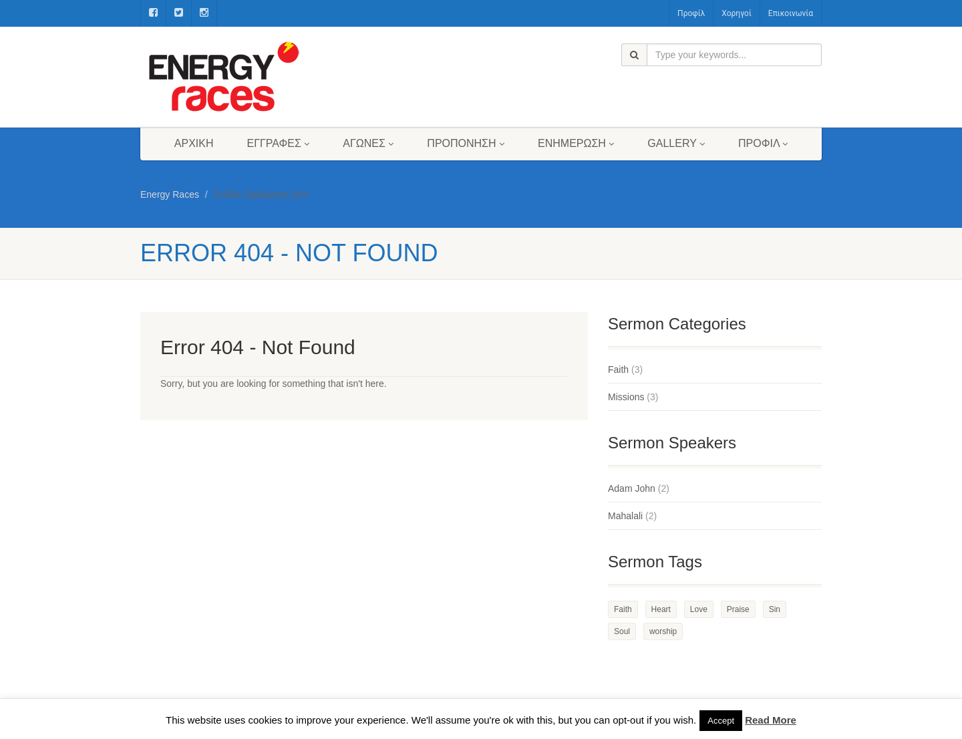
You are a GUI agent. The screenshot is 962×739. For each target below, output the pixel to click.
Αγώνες (368, 143)
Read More (770, 720)
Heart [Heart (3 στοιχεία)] (661, 609)
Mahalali (625, 515)
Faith (618, 369)
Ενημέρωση (576, 143)
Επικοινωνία (790, 13)
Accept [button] (720, 721)
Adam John (631, 488)
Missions (626, 397)
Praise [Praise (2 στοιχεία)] (738, 609)
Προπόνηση (465, 143)
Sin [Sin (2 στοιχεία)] (774, 609)
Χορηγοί (737, 13)
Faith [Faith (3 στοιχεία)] (623, 609)
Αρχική (194, 143)
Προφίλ (691, 13)
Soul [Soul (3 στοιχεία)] (622, 631)
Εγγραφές (278, 143)
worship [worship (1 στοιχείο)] (663, 631)
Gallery (676, 143)
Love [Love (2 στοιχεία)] (698, 609)
